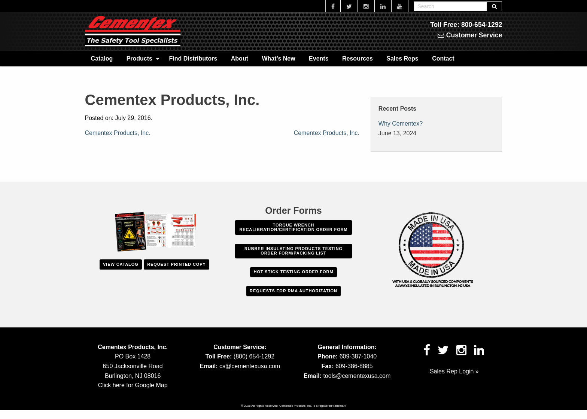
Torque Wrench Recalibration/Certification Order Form (293, 227)
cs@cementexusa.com (249, 366)
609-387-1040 (358, 356)
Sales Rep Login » (454, 371)
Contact (443, 58)
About (239, 58)
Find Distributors (193, 58)
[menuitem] (102, 58)
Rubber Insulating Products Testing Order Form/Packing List (293, 250)
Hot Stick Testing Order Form (294, 271)
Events (318, 58)
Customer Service (470, 35)
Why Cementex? (400, 123)
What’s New (278, 58)
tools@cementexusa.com (356, 376)
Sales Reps (402, 58)
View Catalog (120, 264)
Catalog (102, 58)
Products (139, 58)
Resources (357, 58)
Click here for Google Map (133, 385)
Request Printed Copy (176, 264)
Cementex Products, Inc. (117, 133)
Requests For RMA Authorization (293, 291)
